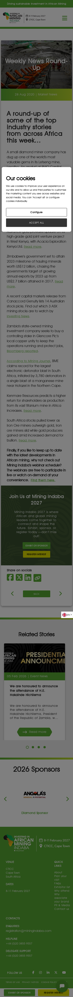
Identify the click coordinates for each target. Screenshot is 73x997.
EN (66, 615)
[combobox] (67, 615)
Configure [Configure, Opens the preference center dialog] (36, 212)
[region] (36, 199)
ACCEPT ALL (36, 222)
